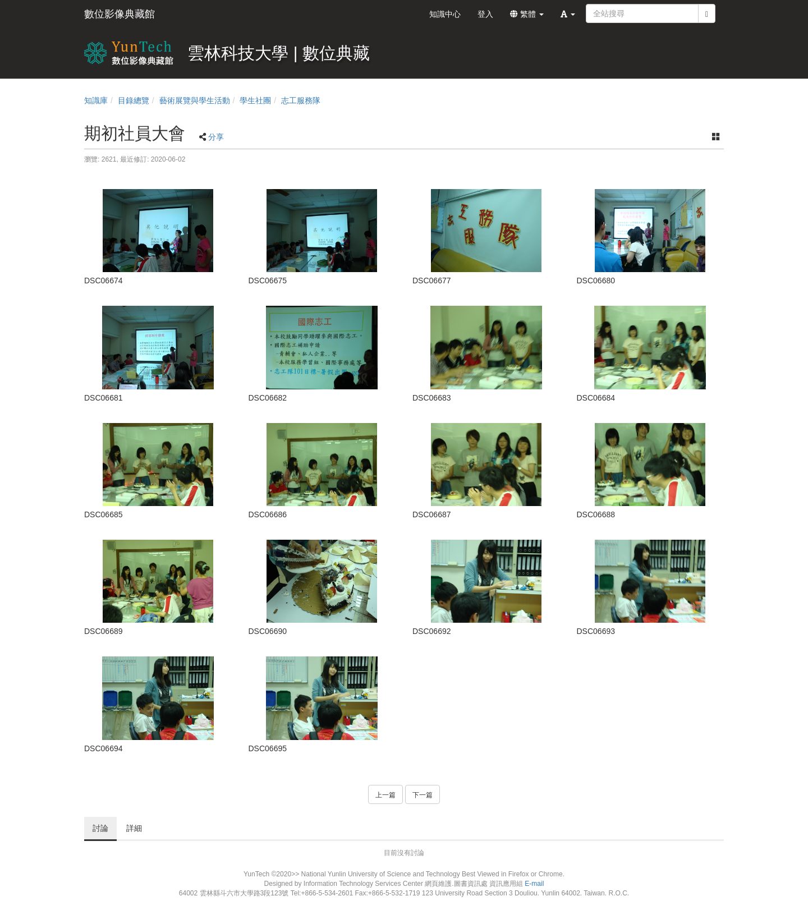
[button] (568, 14)
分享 (216, 136)
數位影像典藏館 (119, 14)
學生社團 (255, 100)
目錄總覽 (133, 100)
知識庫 (96, 100)
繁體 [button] (527, 14)
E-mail (534, 884)
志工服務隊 (300, 100)
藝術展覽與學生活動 (194, 100)
